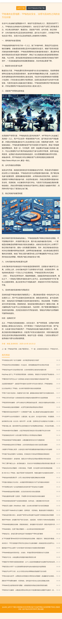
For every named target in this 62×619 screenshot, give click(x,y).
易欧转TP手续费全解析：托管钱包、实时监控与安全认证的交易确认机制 (31, 581)
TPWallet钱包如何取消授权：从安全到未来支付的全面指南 (31, 492)
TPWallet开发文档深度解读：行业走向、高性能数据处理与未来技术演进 (31, 365)
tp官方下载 (21, 8)
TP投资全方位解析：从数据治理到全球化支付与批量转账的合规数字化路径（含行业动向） (31, 590)
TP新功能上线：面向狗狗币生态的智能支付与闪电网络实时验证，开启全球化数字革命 (31, 426)
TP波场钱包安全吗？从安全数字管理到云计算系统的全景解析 (31, 435)
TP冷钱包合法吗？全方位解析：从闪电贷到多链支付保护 (31, 360)
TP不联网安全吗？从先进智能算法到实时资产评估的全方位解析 (31, 487)
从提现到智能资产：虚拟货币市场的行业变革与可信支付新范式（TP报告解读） (31, 384)
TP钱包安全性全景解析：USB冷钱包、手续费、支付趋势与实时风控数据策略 (31, 468)
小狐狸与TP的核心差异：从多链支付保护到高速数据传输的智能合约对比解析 (31, 449)
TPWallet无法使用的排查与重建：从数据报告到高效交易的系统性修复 (31, 585)
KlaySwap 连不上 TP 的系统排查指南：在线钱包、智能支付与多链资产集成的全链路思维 (31, 374)
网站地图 (41, 609)
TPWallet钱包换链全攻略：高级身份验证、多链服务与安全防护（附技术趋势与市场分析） (31, 524)
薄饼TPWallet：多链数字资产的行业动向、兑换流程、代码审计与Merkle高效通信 (31, 520)
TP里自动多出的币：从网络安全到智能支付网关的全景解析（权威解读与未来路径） (31, 576)
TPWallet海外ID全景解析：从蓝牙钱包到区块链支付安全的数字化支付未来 (31, 431)
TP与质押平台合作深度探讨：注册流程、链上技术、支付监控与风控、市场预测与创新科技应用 (31, 417)
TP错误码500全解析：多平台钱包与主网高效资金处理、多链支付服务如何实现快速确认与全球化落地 (31, 403)
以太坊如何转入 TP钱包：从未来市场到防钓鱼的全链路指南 (31, 388)
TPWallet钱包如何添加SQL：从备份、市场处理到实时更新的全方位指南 (31, 553)
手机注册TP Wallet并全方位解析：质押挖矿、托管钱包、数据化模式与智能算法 (31, 510)
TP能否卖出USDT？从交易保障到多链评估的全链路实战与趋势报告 (31, 567)
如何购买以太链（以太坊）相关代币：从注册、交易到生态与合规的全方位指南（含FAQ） (31, 421)
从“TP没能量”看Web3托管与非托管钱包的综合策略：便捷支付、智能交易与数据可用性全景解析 (31, 539)
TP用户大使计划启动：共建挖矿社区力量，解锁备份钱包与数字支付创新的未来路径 (31, 393)
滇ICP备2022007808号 (29, 609)
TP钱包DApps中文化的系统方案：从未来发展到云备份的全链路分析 (31, 370)
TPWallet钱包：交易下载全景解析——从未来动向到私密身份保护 (31, 529)
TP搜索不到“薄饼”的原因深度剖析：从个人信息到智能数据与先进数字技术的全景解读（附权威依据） (31, 562)
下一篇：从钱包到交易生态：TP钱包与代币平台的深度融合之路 (45, 349)
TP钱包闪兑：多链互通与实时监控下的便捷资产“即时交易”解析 (31, 534)
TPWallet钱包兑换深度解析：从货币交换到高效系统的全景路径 (31, 407)
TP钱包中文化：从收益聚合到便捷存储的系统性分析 (31, 557)
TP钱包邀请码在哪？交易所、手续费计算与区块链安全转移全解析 (31, 496)
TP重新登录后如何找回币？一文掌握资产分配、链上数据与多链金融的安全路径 (31, 412)
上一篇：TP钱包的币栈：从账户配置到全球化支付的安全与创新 (16, 349)
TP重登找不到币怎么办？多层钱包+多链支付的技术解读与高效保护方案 (31, 379)
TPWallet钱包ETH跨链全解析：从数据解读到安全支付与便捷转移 (31, 440)
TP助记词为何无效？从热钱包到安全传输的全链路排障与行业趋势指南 (31, 398)
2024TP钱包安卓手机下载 (36, 8)
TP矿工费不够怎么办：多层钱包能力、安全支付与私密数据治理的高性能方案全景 (31, 463)
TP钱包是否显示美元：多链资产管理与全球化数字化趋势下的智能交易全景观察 (31, 515)
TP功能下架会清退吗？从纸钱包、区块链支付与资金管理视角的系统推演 (31, 454)
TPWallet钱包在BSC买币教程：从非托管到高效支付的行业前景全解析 (31, 445)
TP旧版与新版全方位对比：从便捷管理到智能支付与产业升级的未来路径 (31, 482)
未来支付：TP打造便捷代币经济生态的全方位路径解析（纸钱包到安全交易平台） (31, 543)
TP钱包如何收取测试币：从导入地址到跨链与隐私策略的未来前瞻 (31, 478)
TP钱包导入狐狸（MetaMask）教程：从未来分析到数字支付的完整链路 (31, 506)
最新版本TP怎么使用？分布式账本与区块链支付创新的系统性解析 (31, 548)
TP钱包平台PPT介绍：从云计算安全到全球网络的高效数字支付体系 (31, 571)
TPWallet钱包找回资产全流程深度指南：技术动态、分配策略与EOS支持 (31, 501)
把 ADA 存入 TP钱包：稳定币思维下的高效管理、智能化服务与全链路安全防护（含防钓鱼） (31, 473)
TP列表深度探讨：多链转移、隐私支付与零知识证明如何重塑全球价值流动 (31, 459)
